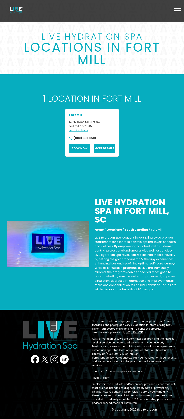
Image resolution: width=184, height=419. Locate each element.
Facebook (35, 359)
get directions (78, 130)
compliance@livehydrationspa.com (114, 357)
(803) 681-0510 (84, 138)
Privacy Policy (100, 378)
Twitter (44, 359)
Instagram (54, 359)
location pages (120, 321)
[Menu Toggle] (177, 10)
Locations (114, 230)
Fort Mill (75, 115)
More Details (104, 148)
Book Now (80, 148)
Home (99, 230)
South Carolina (136, 230)
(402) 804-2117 (133, 332)
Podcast (64, 359)
